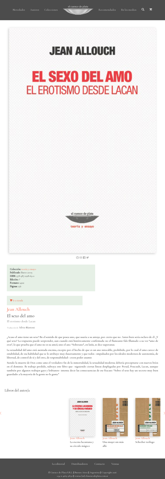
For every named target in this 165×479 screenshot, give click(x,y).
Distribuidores (80, 463)
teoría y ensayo (28, 269)
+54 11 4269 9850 (64, 475)
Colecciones (51, 9)
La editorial (58, 463)
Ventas (115, 463)
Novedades (19, 9)
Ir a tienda (16, 300)
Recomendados (107, 9)
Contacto (99, 463)
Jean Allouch (18, 309)
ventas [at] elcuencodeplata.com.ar (91, 475)
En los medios (128, 9)
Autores (34, 9)
